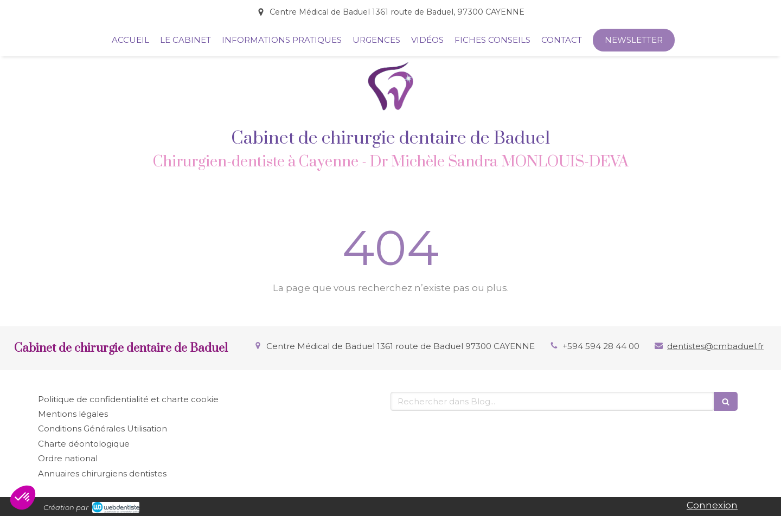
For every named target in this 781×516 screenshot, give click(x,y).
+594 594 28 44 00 (600, 346)
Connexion (712, 505)
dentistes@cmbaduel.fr (715, 346)
